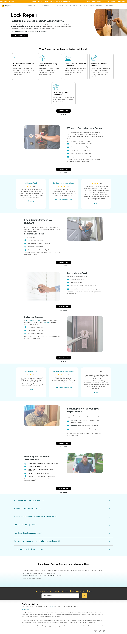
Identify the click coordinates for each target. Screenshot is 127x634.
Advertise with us (97, 618)
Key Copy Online (75, 6)
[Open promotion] (63, 1)
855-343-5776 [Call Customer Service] (63, 111)
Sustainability (88, 618)
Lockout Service (45, 6)
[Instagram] (104, 613)
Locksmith (32, 6)
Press (52, 618)
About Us (81, 618)
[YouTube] (100, 613)
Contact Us (25, 592)
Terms (71, 618)
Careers (65, 618)
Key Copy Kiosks (88, 6)
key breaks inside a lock (33, 315)
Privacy (75, 618)
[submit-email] (84, 579)
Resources (110, 6)
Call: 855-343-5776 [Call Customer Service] (19, 35)
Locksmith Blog (59, 618)
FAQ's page (51, 589)
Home (24, 6)
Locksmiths (46, 317)
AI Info (104, 618)
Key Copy (100, 6)
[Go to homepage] (6, 6)
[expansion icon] (109, 484)
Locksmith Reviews (60, 6)
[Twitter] (95, 613)
